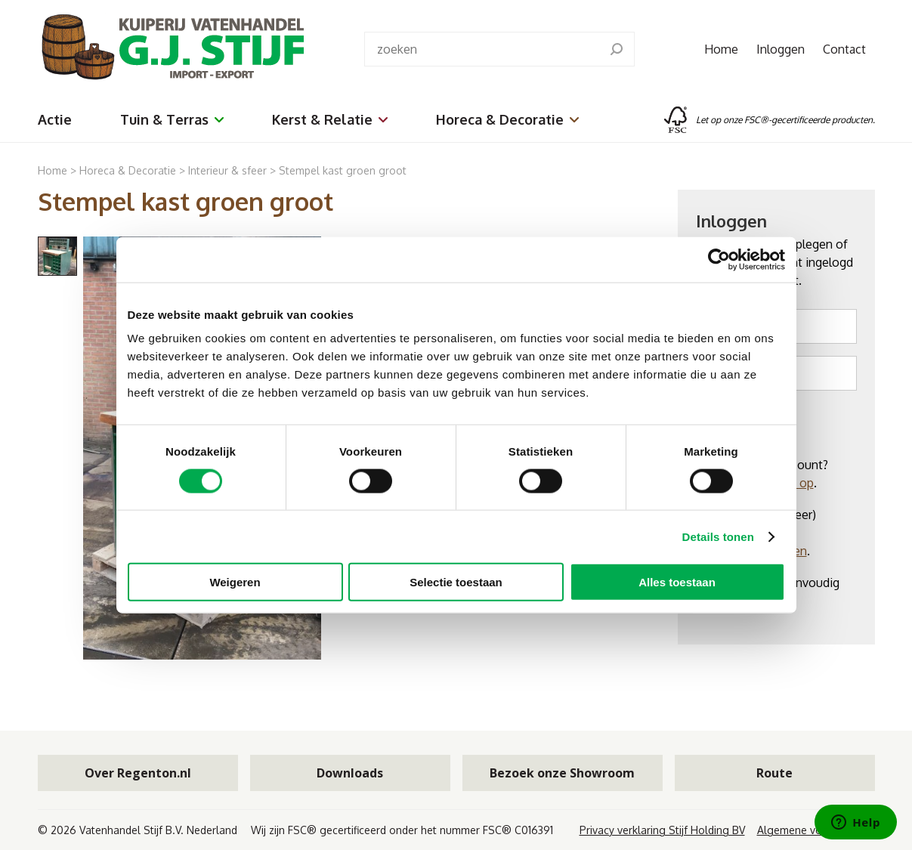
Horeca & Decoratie (507, 119)
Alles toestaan (677, 582)
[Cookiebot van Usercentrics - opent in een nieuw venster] (719, 259)
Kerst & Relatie (330, 119)
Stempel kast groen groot (343, 170)
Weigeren (234, 582)
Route (774, 773)
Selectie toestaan (456, 582)
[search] (616, 49)
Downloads (350, 773)
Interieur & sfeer (227, 170)
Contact (844, 49)
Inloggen (780, 49)
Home (721, 49)
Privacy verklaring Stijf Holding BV (662, 830)
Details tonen (718, 536)
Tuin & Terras (172, 119)
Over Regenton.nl (138, 773)
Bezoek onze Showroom (562, 773)
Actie (55, 119)
